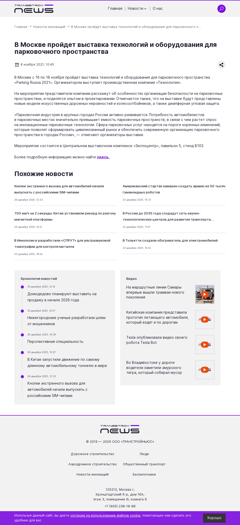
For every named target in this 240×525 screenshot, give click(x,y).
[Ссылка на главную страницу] (34, 9)
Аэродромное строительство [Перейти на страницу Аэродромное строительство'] (93, 464)
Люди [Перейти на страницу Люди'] (144, 454)
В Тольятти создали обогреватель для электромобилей (170, 240)
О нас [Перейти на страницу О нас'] (158, 8)
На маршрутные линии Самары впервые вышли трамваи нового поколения (155, 292)
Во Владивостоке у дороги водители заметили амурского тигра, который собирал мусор (154, 368)
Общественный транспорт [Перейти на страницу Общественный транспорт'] (144, 464)
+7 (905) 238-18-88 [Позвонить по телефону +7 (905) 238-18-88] (120, 506)
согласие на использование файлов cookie (105, 515)
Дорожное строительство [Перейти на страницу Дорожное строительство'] (92, 454)
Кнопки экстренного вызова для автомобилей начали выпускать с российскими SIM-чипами (57, 389)
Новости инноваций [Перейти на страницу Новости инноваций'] (92, 474)
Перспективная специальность (55, 341)
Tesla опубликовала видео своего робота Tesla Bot (156, 339)
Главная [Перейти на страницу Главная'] (115, 8)
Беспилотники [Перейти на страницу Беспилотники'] (144, 474)
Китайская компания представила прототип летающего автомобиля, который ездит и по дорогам (157, 317)
